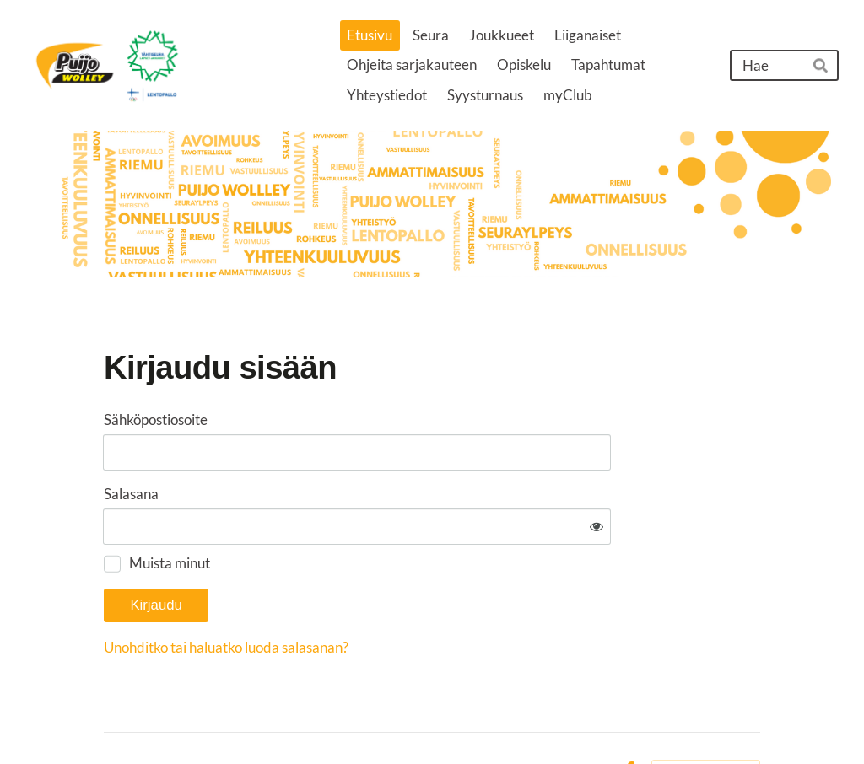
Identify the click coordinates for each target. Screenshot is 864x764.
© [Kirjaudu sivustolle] (111, 720)
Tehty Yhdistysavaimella (706, 719)
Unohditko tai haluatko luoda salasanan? (395, 596)
